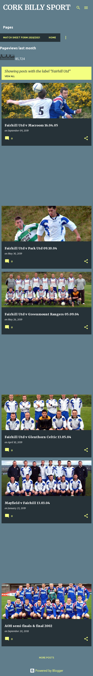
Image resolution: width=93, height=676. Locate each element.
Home (52, 37)
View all (10, 76)
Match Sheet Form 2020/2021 (21, 37)
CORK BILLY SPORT (37, 7)
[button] (86, 138)
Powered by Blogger (46, 670)
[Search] (78, 7)
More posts (46, 657)
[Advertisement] (46, 176)
